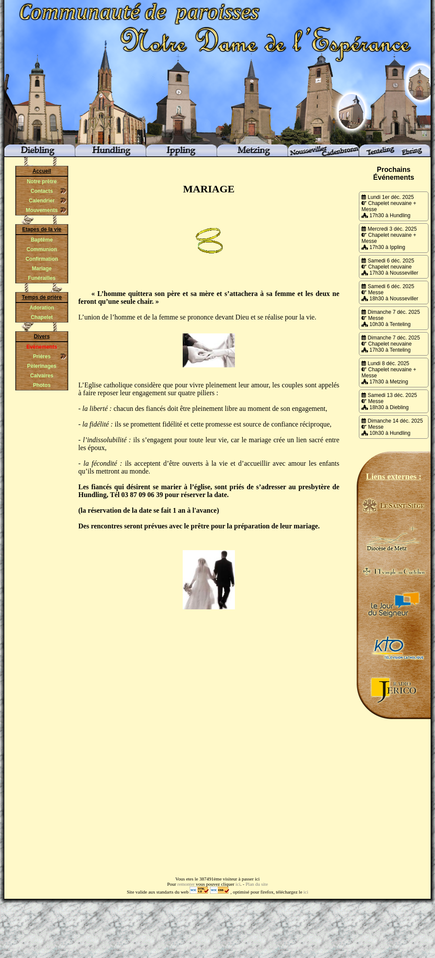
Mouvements (41, 210)
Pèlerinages (41, 366)
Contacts (41, 191)
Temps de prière (42, 297)
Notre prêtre (42, 181)
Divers (42, 336)
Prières (42, 356)
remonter (186, 884)
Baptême (42, 240)
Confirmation (42, 259)
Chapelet (42, 317)
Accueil (42, 171)
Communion (42, 249)
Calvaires (41, 376)
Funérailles (41, 278)
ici (238, 884)
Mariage (41, 269)
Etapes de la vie (41, 229)
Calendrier (41, 201)
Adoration (42, 308)
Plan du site (256, 884)
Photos (42, 385)
